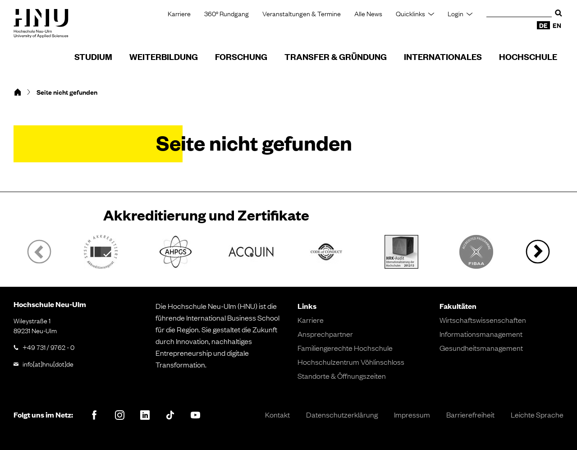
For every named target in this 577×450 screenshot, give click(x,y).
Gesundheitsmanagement (481, 348)
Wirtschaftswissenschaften (483, 320)
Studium (93, 56)
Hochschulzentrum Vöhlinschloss (351, 362)
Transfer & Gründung (335, 56)
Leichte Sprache (537, 414)
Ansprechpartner (325, 334)
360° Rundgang (226, 13)
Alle (368, 13)
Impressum (412, 414)
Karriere (179, 13)
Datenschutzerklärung (342, 414)
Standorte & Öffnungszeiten (342, 376)
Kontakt (277, 414)
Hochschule (528, 56)
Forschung (241, 56)
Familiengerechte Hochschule (345, 348)
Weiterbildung (163, 56)
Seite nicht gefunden (67, 91)
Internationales (443, 56)
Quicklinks (410, 13)
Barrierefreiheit (470, 414)
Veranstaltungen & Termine (301, 13)
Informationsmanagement (481, 334)
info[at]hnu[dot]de (48, 363)
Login (455, 13)
